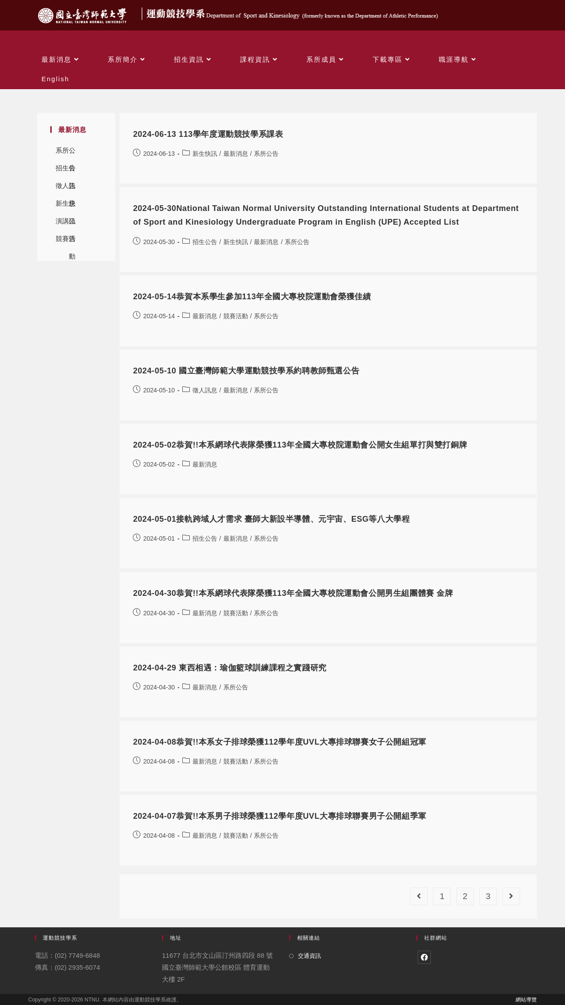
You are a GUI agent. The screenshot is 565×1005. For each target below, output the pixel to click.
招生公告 (65, 170)
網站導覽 (526, 1000)
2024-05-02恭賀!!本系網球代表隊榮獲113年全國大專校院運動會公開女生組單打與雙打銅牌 (300, 444)
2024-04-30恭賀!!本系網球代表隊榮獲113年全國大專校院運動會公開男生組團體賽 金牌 (293, 593)
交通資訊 (309, 955)
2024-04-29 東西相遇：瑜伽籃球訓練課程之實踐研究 (229, 667)
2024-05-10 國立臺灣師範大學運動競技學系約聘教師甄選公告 (246, 370)
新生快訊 (65, 205)
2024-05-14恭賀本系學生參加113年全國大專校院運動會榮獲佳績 (252, 296)
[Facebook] (424, 957)
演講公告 (65, 223)
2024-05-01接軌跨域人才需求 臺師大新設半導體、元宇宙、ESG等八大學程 (271, 519)
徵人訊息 (65, 188)
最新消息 (235, 153)
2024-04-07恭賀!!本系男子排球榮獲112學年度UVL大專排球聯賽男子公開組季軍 (279, 816)
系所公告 (65, 153)
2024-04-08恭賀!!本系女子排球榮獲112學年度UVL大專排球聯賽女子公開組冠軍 (279, 742)
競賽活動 (65, 241)
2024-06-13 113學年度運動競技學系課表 (208, 134)
